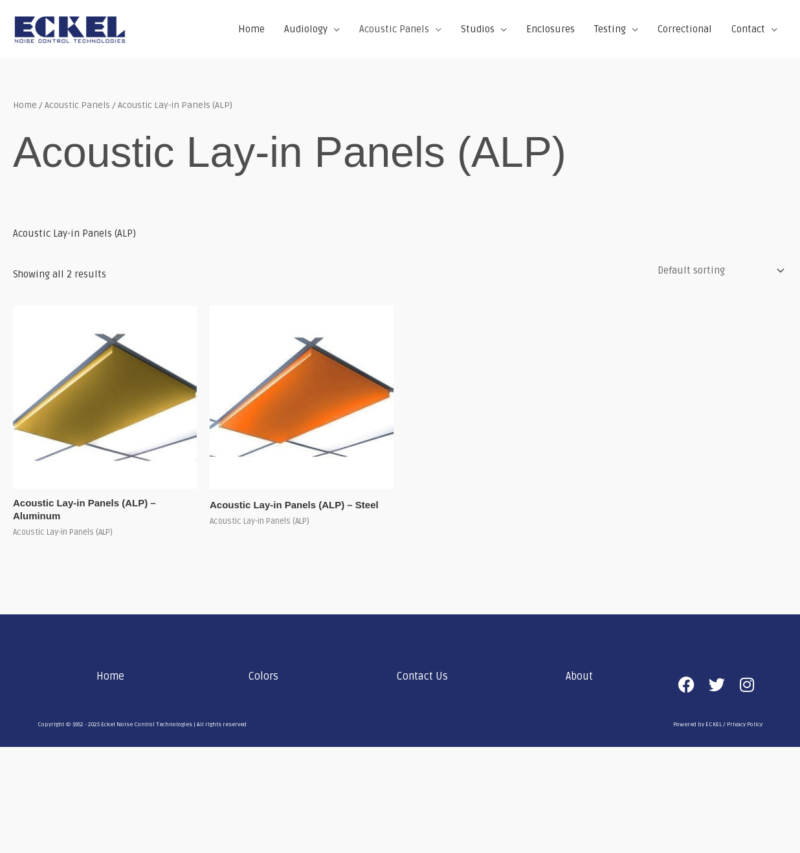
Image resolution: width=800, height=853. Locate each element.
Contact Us (422, 676)
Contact (748, 29)
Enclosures (550, 29)
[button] (114, 676)
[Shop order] (718, 270)
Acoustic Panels (394, 29)
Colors (263, 676)
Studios (477, 29)
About (579, 676)
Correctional (685, 29)
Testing (610, 29)
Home (251, 29)
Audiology (306, 29)
